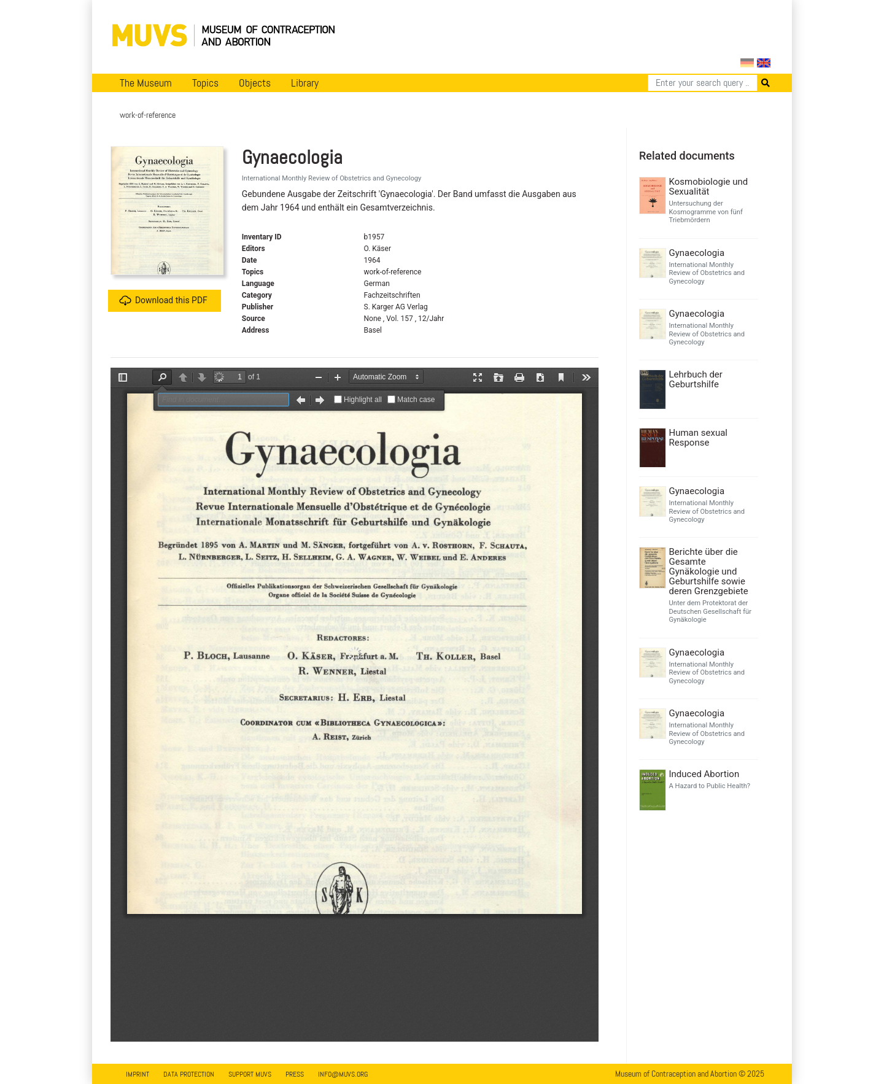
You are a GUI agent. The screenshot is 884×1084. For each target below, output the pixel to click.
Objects (255, 82)
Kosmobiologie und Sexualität (708, 186)
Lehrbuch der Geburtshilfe (696, 379)
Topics (205, 82)
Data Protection (188, 1074)
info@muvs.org (343, 1074)
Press (294, 1074)
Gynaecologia (697, 253)
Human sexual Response (698, 437)
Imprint (137, 1074)
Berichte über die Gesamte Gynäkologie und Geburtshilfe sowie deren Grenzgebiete (708, 571)
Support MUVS (249, 1074)
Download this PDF (163, 301)
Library (305, 82)
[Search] (703, 83)
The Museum (146, 82)
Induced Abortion (704, 774)
